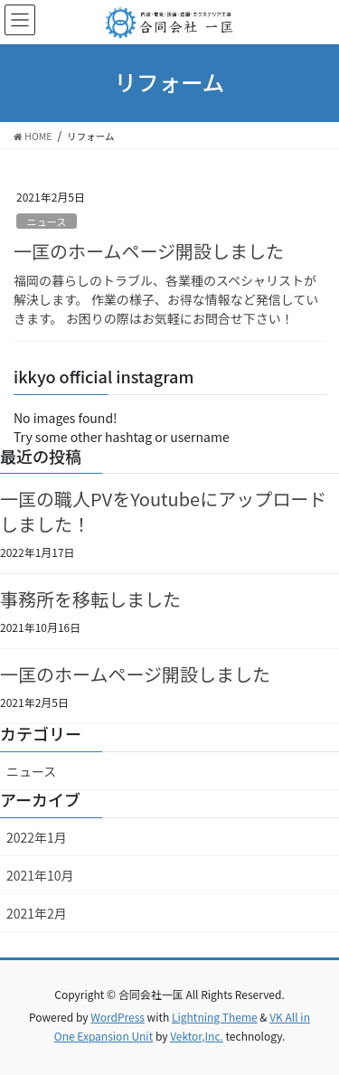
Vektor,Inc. (196, 1035)
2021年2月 (36, 913)
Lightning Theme (215, 1016)
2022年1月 (36, 837)
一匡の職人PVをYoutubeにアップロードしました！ (163, 511)
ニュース (46, 221)
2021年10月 (40, 875)
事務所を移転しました (90, 599)
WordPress (117, 1016)
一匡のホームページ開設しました (149, 251)
